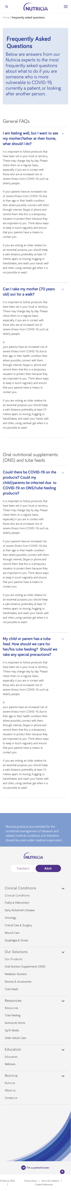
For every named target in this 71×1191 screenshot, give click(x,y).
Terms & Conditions (50, 1181)
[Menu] (65, 6)
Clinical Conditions (17, 895)
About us (10, 1090)
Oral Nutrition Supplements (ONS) (25, 966)
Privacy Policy (30, 1181)
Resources (11, 1008)
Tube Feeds (11, 989)
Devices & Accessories (18, 981)
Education (11, 1056)
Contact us (11, 1097)
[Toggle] (63, 134)
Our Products (14, 959)
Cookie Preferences (44, 1185)
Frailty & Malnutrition (17, 902)
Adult (47, 868)
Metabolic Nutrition (16, 974)
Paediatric (23, 868)
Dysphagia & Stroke (16, 940)
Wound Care (12, 932)
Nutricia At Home (15, 1022)
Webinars (10, 1064)
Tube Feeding (12, 1015)
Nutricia (10, 1083)
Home (6, 17)
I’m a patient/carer (35, 1167)
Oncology (10, 917)
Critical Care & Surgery (18, 925)
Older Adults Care (15, 1038)
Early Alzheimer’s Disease (20, 910)
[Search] (6, 6)
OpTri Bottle (12, 1030)
